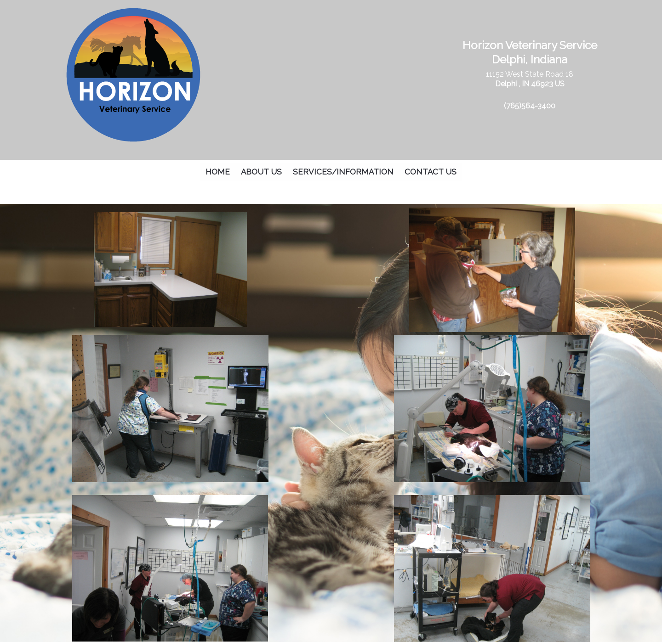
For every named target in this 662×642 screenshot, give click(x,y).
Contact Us (431, 171)
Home (217, 171)
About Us (261, 171)
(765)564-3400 (529, 105)
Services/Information (343, 171)
